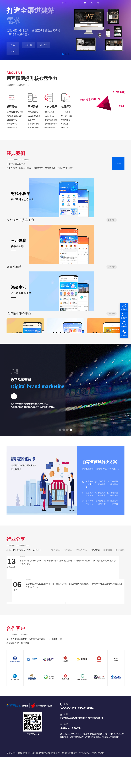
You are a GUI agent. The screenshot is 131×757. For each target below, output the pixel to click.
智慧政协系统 (85, 753)
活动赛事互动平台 (100, 482)
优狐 (20, 753)
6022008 (76, 727)
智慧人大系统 (98, 753)
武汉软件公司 (71, 753)
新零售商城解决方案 (87, 484)
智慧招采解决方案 (87, 494)
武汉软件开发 (57, 753)
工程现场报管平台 (112, 482)
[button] (63, 54)
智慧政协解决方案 (112, 494)
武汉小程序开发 (43, 753)
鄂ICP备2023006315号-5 (70, 734)
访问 (41, 222)
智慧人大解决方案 (100, 494)
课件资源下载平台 (112, 502)
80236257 (65, 727)
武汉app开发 (29, 753)
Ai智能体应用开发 (100, 502)
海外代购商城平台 (87, 502)
